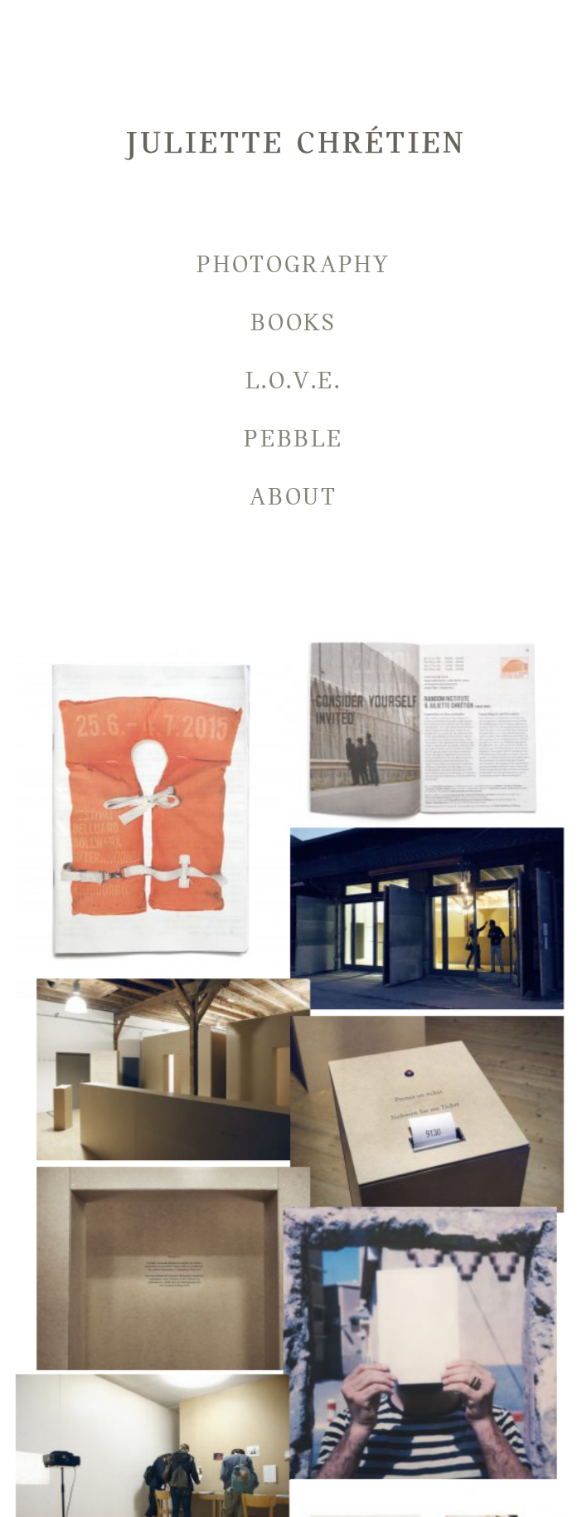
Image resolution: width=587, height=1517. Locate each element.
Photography (293, 264)
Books (293, 322)
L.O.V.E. (293, 380)
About (293, 496)
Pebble (293, 438)
